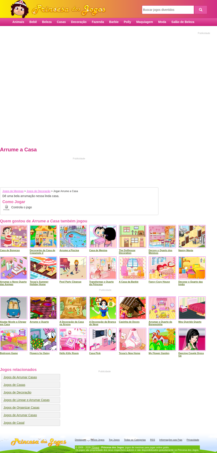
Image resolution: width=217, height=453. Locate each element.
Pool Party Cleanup (70, 281)
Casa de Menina (98, 250)
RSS (152, 439)
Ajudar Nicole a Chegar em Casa (13, 323)
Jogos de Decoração (38, 191)
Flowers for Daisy (40, 353)
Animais (18, 22)
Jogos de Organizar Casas (21, 407)
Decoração (79, 22)
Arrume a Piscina (69, 250)
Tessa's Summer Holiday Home (39, 283)
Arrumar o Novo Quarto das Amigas (13, 283)
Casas (61, 22)
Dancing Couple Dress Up (191, 354)
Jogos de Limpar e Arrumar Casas (26, 400)
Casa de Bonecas (10, 250)
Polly (127, 22)
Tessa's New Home (129, 353)
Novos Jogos (98, 439)
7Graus (95, 447)
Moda (162, 22)
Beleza (47, 22)
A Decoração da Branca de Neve (102, 323)
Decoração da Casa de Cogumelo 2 (42, 251)
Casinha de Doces (129, 321)
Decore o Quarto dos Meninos (160, 251)
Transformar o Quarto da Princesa (101, 283)
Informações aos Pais (170, 439)
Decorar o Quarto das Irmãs (190, 283)
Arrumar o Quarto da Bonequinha (160, 323)
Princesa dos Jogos (60, 9)
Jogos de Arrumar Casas (20, 377)
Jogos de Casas (14, 385)
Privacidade (193, 439)
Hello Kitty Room (69, 353)
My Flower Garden (159, 353)
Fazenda (98, 22)
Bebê (33, 22)
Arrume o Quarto (39, 321)
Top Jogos (114, 439)
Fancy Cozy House (159, 281)
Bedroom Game (9, 353)
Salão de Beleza (182, 22)
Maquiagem (144, 22)
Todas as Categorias (135, 439)
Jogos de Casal (14, 422)
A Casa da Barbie (128, 281)
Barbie (114, 22)
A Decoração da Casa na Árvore (71, 323)
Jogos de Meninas (12, 191)
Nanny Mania (185, 250)
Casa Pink (95, 353)
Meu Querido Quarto (189, 321)
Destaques (80, 439)
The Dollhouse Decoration (127, 251)
